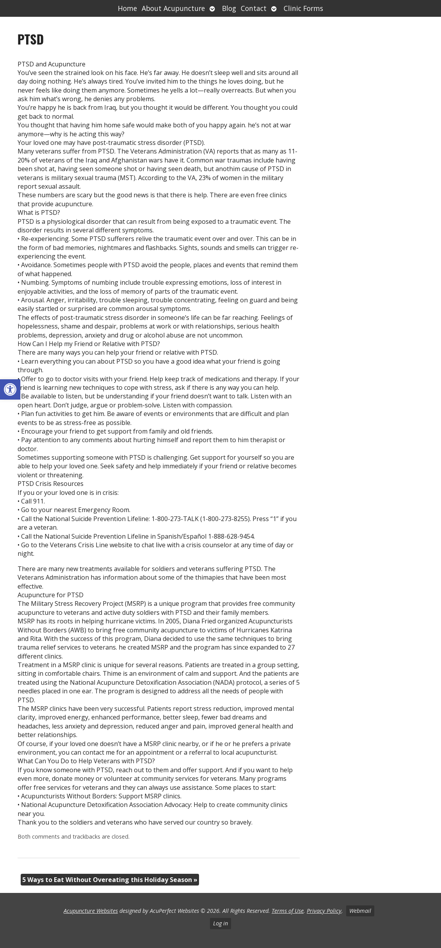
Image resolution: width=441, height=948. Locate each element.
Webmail (360, 910)
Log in (220, 923)
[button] (10, 389)
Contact (254, 8)
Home (127, 8)
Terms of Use (288, 910)
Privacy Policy (324, 910)
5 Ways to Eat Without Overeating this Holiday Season (109, 879)
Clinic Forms (303, 8)
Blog (229, 8)
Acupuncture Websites (91, 910)
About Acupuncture (173, 8)
